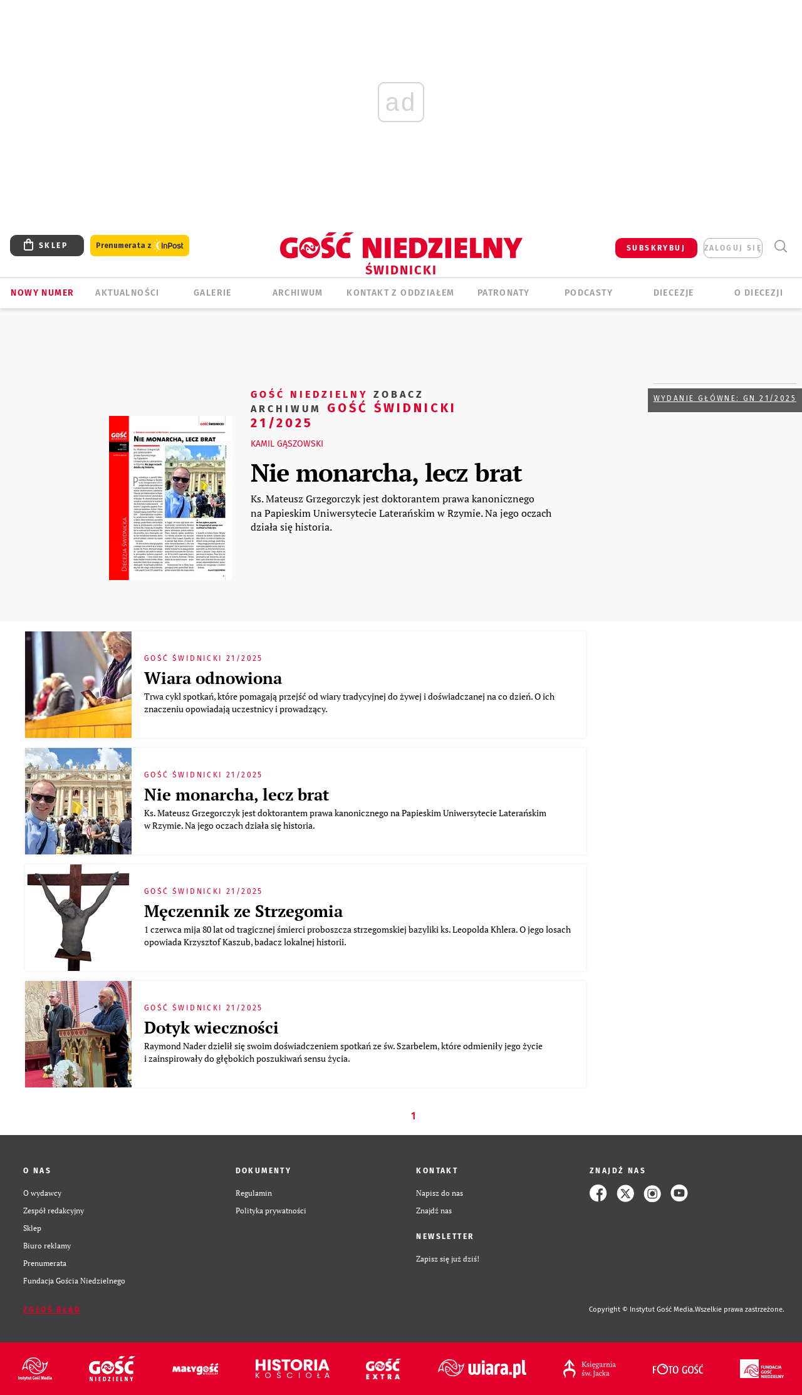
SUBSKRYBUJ (656, 248)
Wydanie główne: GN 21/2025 (725, 398)
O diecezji (758, 293)
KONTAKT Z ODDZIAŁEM (400, 293)
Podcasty (589, 293)
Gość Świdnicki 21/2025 (354, 408)
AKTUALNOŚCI (127, 293)
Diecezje (674, 293)
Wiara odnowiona (213, 677)
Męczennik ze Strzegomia (243, 910)
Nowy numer (42, 293)
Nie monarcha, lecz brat (386, 472)
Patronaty (503, 293)
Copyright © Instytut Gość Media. (642, 1309)
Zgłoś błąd (52, 1309)
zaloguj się (733, 248)
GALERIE (213, 293)
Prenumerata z (140, 246)
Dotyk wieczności (211, 1027)
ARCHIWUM (298, 293)
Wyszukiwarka (780, 246)
